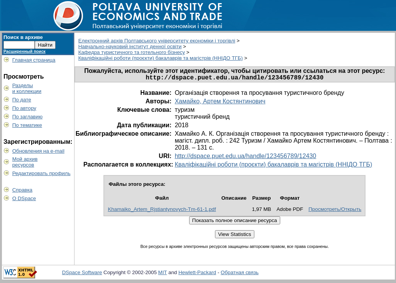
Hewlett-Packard (197, 274)
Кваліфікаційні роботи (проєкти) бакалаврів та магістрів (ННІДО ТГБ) (160, 58)
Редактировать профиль (41, 173)
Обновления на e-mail (38, 151)
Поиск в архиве (23, 37)
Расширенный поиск (24, 51)
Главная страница (34, 60)
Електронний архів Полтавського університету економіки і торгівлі (156, 41)
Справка (22, 190)
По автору (24, 108)
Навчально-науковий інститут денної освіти (130, 46)
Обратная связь (240, 274)
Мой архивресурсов (25, 162)
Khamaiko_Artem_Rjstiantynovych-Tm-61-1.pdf (162, 211)
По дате (21, 100)
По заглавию (27, 117)
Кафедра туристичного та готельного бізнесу (131, 52)
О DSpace (24, 198)
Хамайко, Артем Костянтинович (220, 102)
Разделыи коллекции (27, 88)
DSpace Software (82, 274)
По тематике (27, 125)
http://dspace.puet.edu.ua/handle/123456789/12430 (245, 157)
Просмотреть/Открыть (334, 211)
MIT (162, 274)
